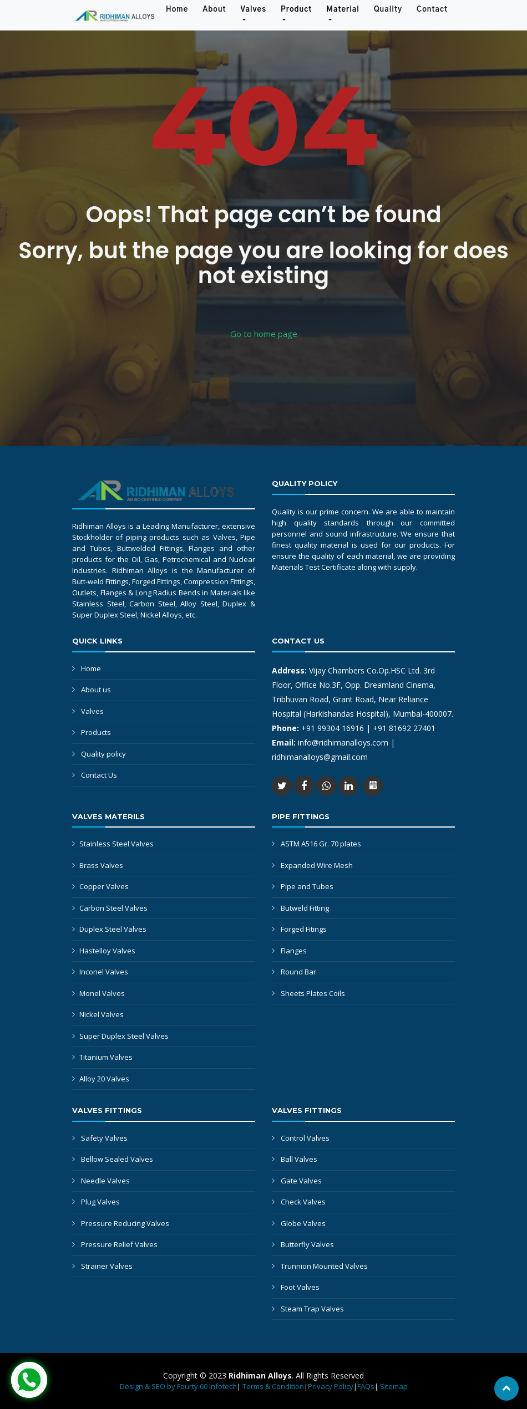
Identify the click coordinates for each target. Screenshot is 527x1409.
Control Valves (305, 1138)
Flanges (294, 951)
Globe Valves (303, 1223)
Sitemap (394, 1386)
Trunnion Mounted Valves (324, 1266)
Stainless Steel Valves (116, 844)
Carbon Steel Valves (113, 908)
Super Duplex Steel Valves (124, 1036)
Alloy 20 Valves (104, 1079)
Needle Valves (105, 1181)
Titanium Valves (106, 1057)
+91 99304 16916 (332, 728)
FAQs (365, 1386)
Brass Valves (101, 865)
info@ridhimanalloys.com (344, 742)
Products (96, 732)
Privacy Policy (330, 1386)
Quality (388, 9)
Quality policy (103, 754)
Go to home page (263, 333)
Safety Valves (104, 1138)
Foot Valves (300, 1287)
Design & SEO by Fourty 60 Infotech (178, 1386)
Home (180, 8)
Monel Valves (102, 993)
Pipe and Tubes (307, 886)
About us (96, 690)
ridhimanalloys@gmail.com (320, 757)
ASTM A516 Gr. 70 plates (321, 844)
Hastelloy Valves (107, 951)
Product (296, 9)
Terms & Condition (273, 1386)
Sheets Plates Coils (313, 993)
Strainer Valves (107, 1266)
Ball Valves (299, 1159)
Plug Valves (100, 1202)
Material (342, 9)
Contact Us (99, 775)
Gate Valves (301, 1181)
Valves (253, 9)
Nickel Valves (101, 1014)
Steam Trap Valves (312, 1309)
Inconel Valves (103, 972)
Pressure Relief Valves (119, 1244)
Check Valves (303, 1202)
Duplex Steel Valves (112, 929)
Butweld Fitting (305, 908)
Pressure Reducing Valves (125, 1223)
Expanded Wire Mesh (317, 865)
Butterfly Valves (307, 1244)
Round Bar (298, 972)
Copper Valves (104, 886)
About (217, 8)
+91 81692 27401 (404, 728)
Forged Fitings (304, 929)
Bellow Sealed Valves (117, 1159)
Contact (432, 9)
